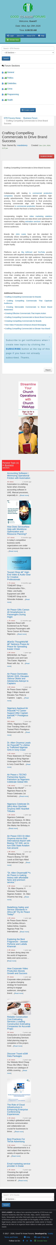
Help (41, 36)
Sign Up (45, 1237)
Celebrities (9, 83)
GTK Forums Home (12, 118)
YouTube (41, 252)
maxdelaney (22, 145)
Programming (10, 94)
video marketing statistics (40, 216)
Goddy (50, 1233)
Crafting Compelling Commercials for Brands (23, 297)
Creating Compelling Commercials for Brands (23, 321)
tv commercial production (25, 206)
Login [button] (10, 36)
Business (9, 465)
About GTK (31, 36)
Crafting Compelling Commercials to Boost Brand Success (28, 317)
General (8, 72)
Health (7, 100)
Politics (7, 78)
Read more (24, 495)
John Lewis (21, 234)
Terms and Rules (11, 1237)
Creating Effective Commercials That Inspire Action (25, 313)
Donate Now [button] (13, 40)
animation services (32, 221)
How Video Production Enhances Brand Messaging (25, 325)
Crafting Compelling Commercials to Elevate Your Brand (27, 328)
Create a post (28, 110)
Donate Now (40, 1241)
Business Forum (30, 118)
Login (37, 1237)
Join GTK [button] (20, 36)
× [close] (49, 337)
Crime (7, 89)
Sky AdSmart (26, 252)
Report (48, 370)
